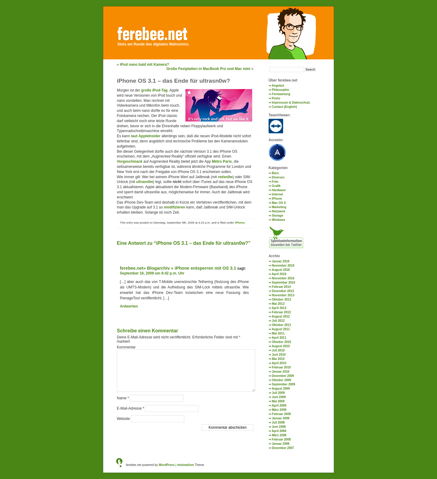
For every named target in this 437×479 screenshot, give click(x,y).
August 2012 (281, 316)
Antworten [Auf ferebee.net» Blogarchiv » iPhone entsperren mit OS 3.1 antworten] (129, 306)
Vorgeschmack (130, 161)
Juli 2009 (278, 392)
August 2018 (281, 269)
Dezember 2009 (283, 376)
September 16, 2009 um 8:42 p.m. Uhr (152, 273)
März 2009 (279, 409)
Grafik (276, 186)
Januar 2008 (281, 443)
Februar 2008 (281, 439)
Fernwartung (281, 94)
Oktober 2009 (281, 380)
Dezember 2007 (283, 448)
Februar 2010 (281, 367)
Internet (277, 194)
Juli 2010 (278, 350)
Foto (275, 181)
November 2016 (283, 278)
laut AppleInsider (146, 136)
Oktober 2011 (281, 325)
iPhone (240, 222)
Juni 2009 (279, 397)
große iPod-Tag (154, 90)
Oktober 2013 (281, 299)
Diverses (278, 177)
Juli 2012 (278, 320)
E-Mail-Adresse (130, 408)
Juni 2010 (279, 354)
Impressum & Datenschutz (291, 102)
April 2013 (279, 308)
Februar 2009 (281, 414)
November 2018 (283, 265)
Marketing (279, 207)
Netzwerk (278, 211)
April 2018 (279, 274)
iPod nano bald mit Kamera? (144, 64)
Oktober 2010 (281, 342)
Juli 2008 (278, 422)
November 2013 (283, 295)
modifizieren (174, 207)
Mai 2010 (278, 359)
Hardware (279, 190)
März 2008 (279, 435)
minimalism (185, 465)
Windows (278, 219)
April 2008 (279, 431)
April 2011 (279, 337)
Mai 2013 (278, 303)
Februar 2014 (281, 286)
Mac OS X (279, 203)
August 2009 (281, 388)
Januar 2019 (281, 261)
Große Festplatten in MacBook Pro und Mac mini (208, 69)
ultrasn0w (144, 182)
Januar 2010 (281, 371)
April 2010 (279, 363)
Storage (277, 215)
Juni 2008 (279, 426)
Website (123, 419)
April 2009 (279, 405)
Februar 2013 (281, 312)
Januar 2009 (281, 418)
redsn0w (225, 177)
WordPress (167, 465)
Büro (275, 173)
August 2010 (281, 346)
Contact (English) (284, 106)
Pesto (276, 98)
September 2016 (283, 282)
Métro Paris (222, 161)
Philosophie (280, 89)
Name (123, 398)
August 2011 (281, 329)
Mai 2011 (278, 333)
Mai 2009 (278, 401)
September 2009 (283, 384)
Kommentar (126, 347)
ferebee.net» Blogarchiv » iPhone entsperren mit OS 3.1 (178, 268)
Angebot (278, 85)
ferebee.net (158, 32)
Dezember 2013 (283, 291)
